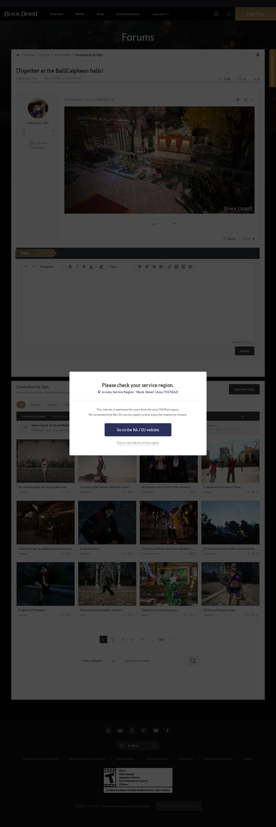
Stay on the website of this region (138, 442)
